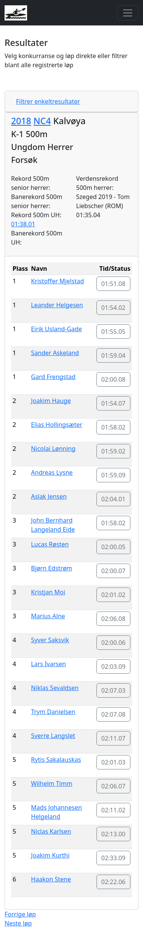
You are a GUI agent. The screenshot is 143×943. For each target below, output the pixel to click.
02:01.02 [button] (113, 595)
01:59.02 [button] (113, 451)
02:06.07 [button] (113, 786)
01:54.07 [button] (113, 403)
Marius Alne (48, 616)
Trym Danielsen (53, 712)
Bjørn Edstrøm (51, 568)
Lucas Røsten (50, 544)
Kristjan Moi (48, 592)
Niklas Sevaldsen (55, 688)
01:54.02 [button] (113, 307)
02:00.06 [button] (113, 642)
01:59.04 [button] (113, 355)
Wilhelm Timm (51, 783)
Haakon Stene (51, 879)
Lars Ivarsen (48, 664)
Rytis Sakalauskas (56, 759)
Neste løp (18, 923)
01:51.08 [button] (113, 284)
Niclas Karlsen (51, 831)
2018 (21, 121)
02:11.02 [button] (113, 810)
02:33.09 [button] (113, 858)
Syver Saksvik (50, 640)
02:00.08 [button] (113, 379)
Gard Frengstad (53, 377)
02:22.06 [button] (113, 882)
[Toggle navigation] (127, 13)
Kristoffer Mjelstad (57, 281)
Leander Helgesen (57, 305)
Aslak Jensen (49, 496)
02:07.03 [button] (113, 690)
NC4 (42, 121)
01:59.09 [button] (113, 475)
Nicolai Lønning (53, 448)
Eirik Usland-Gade (56, 329)
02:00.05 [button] (113, 547)
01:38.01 (23, 224)
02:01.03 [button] (113, 762)
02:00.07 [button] (113, 571)
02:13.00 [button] (113, 834)
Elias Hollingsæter (56, 424)
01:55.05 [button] (113, 331)
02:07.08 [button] (113, 714)
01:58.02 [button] (113, 427)
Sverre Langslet (53, 735)
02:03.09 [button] (113, 666)
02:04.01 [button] (113, 499)
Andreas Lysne (51, 472)
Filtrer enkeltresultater (48, 101)
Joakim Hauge (51, 400)
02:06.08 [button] (113, 618)
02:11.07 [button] (113, 738)
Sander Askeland (55, 353)
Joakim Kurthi (50, 855)
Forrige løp (20, 914)
